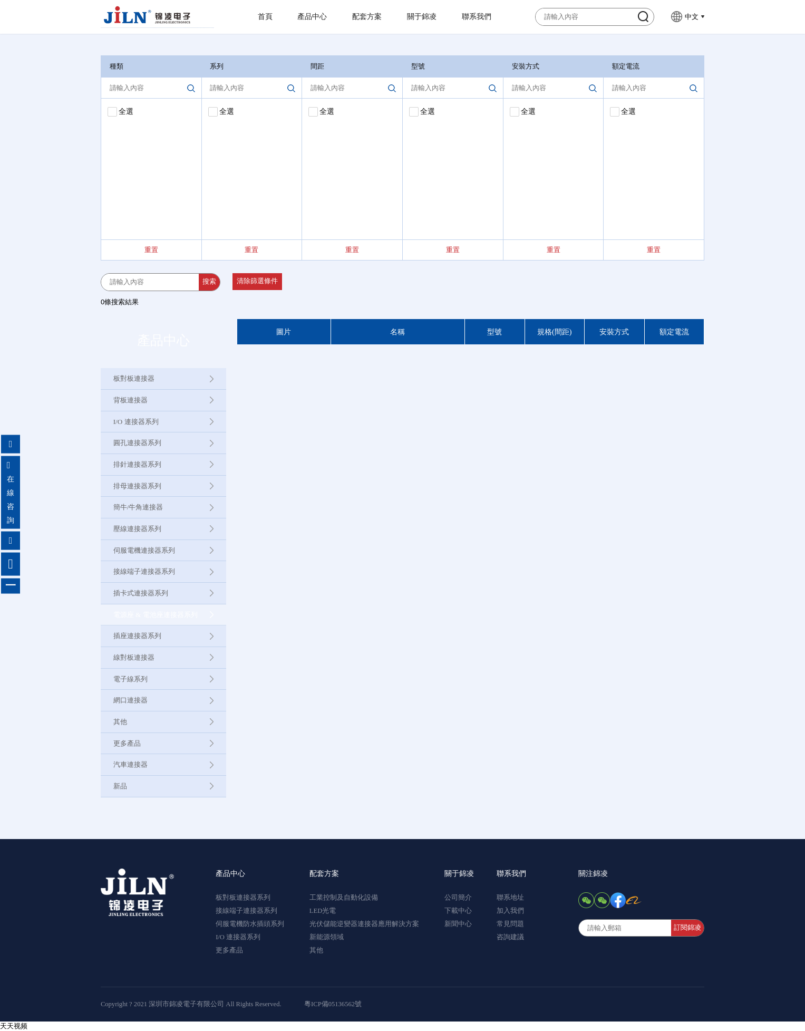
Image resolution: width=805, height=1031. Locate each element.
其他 (120, 722)
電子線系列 (130, 679)
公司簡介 (458, 897)
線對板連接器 (133, 657)
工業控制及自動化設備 (343, 897)
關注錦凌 (593, 873)
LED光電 (322, 910)
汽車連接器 (130, 764)
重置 (151, 250)
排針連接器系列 (137, 464)
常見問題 (510, 924)
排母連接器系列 (137, 486)
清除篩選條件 (257, 281)
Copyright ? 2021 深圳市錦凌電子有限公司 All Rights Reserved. (191, 1004)
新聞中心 (458, 924)
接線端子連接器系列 (144, 571)
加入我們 (510, 910)
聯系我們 (476, 16)
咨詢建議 (510, 937)
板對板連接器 (133, 378)
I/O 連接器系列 (136, 422)
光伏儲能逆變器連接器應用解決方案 (364, 924)
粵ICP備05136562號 (333, 1004)
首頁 (265, 16)
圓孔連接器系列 (137, 443)
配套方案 (367, 16)
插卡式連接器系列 (140, 593)
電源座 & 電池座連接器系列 (155, 615)
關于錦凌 (422, 16)
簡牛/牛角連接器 (138, 507)
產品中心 (312, 16)
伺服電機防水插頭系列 (250, 924)
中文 (692, 17)
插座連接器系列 (137, 636)
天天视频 (13, 1026)
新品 (120, 786)
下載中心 (458, 910)
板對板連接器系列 (243, 897)
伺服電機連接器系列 (144, 550)
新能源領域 (326, 937)
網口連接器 (130, 700)
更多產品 (127, 743)
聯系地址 (510, 897)
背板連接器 (130, 400)
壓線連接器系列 (137, 529)
